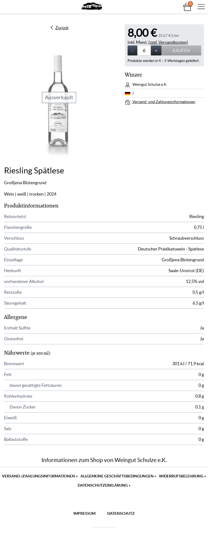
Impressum (84, 513)
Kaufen (181, 50)
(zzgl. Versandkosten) (168, 42)
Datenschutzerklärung (104, 485)
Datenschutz (121, 513)
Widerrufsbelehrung (182, 476)
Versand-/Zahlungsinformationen (40, 476)
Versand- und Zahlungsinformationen (163, 102)
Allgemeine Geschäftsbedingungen (118, 476)
